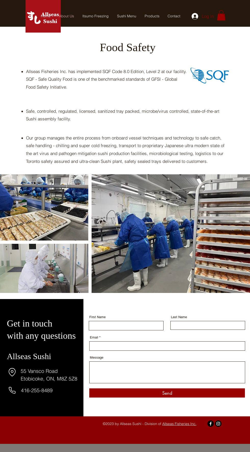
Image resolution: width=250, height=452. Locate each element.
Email (94, 337)
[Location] (12, 372)
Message (96, 357)
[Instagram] (218, 423)
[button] (221, 15)
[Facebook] (210, 423)
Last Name (179, 317)
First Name (97, 317)
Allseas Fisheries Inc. (179, 423)
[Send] (167, 393)
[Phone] (12, 390)
